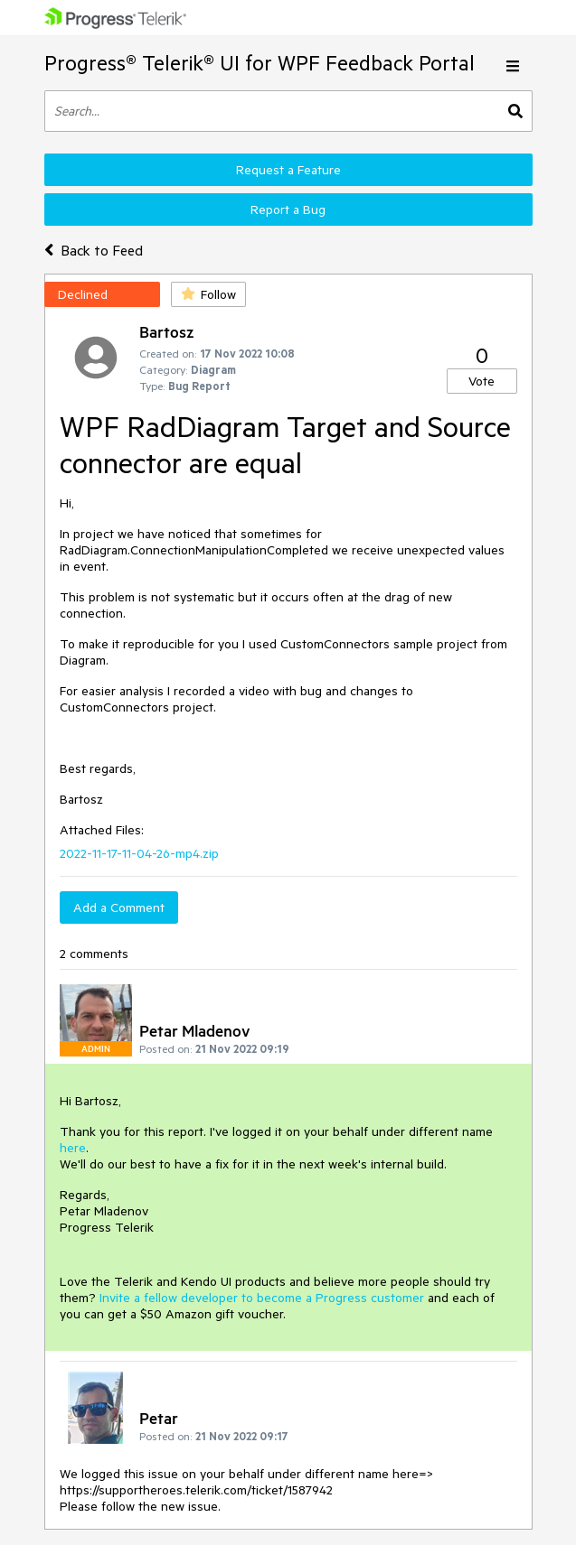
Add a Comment (119, 907)
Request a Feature (288, 170)
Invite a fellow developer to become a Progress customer (261, 1297)
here (73, 1148)
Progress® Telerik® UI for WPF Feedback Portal (259, 63)
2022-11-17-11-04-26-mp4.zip (139, 853)
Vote (481, 381)
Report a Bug (288, 209)
